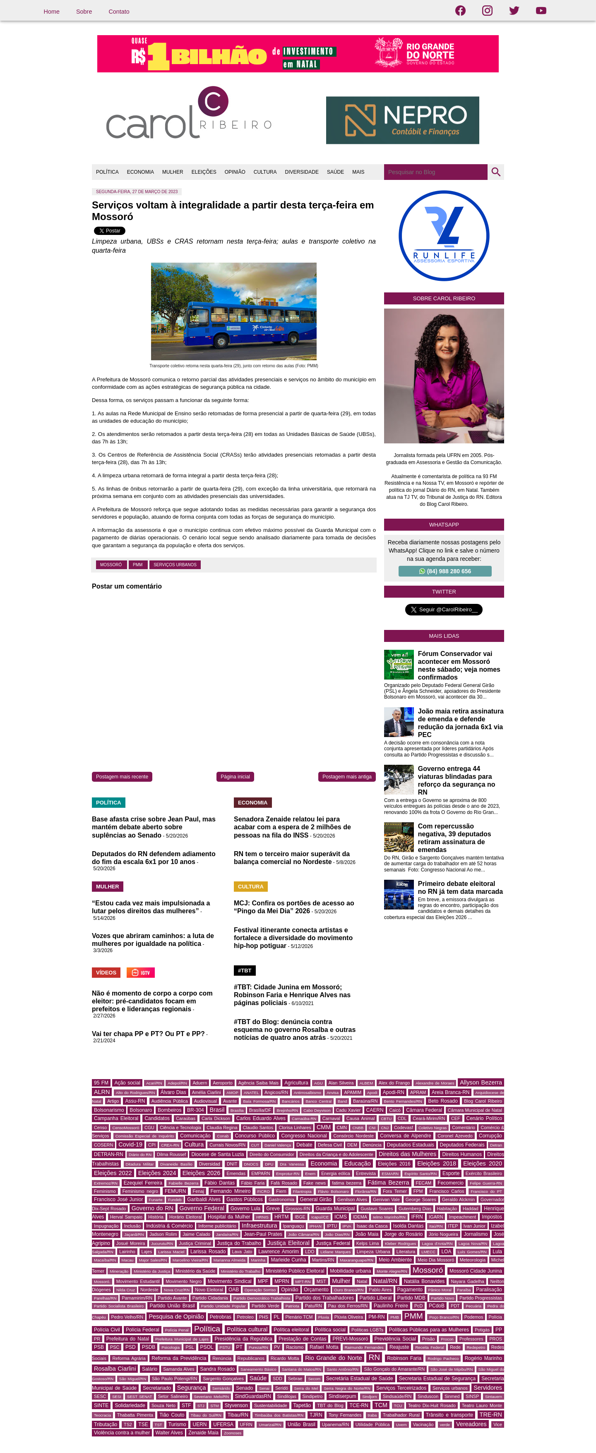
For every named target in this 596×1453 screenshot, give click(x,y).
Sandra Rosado (217, 1369)
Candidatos (157, 1118)
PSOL (207, 1347)
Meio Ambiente (395, 1260)
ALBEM (366, 1083)
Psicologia (170, 1347)
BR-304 (195, 1110)
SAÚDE (335, 172)
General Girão (316, 1199)
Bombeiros (169, 1110)
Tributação (105, 1424)
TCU (398, 1405)
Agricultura (296, 1083)
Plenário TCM (299, 1316)
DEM (352, 1144)
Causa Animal (360, 1118)
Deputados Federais (462, 1145)
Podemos (473, 1316)
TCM (381, 1405)
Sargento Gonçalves (223, 1378)
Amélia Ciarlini (206, 1092)
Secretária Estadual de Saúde (359, 1378)
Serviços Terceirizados (401, 1388)
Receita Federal (429, 1347)
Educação (357, 1163)
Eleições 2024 (157, 1173)
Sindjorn (369, 1396)
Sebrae (295, 1378)
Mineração (119, 1271)
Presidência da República (243, 1339)
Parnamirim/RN (137, 1297)
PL (277, 1317)
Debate (304, 1145)
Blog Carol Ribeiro (483, 1101)
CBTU (386, 1118)
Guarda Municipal (335, 1208)
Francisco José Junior (118, 1199)
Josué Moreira (130, 1243)
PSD (130, 1347)
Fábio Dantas (219, 1183)
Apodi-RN (393, 1092)
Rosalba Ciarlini (115, 1368)
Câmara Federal (424, 1110)
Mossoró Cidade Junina (475, 1271)
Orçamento (316, 1290)
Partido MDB (411, 1298)
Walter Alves (169, 1433)
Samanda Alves (179, 1369)
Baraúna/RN (365, 1101)
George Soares (421, 1199)
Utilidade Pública (373, 1424)
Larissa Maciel (171, 1252)
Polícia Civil (107, 1330)
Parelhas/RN (105, 1298)
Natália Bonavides (424, 1281)
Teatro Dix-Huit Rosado (432, 1405)
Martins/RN (323, 1259)
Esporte (450, 1173)
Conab (222, 1136)
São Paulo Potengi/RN (174, 1378)
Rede (455, 1347)
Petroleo (245, 1316)
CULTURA (265, 172)
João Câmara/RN (303, 1234)
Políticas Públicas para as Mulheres (429, 1330)
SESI (116, 1396)
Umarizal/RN (270, 1424)
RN (374, 1357)
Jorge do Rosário (403, 1234)
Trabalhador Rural (401, 1414)
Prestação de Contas (302, 1339)
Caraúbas (185, 1118)
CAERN (375, 1110)
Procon (447, 1339)
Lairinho (127, 1251)
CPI (152, 1144)
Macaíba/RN (105, 1260)
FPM (418, 1191)
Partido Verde (265, 1305)
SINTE (101, 1405)
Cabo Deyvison (316, 1110)
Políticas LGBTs (367, 1329)
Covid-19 (130, 1144)
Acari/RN (154, 1083)
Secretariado (157, 1388)
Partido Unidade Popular (223, 1306)
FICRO (263, 1191)
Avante (230, 1101)
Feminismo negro (140, 1191)
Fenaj (198, 1191)
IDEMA (360, 1216)
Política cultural (247, 1329)
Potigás (482, 1329)
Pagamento (410, 1290)
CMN (342, 1127)
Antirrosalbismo (307, 1092)
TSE (143, 1424)
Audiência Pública (169, 1101)
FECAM (424, 1182)
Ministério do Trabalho (240, 1271)
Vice (497, 1424)
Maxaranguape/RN (356, 1260)
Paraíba (464, 1290)
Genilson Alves (352, 1199)
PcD (418, 1305)
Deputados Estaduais (410, 1145)
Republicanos (251, 1358)
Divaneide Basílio (176, 1164)
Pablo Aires (380, 1289)
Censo (100, 1127)
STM (214, 1405)
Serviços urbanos (175, 565)
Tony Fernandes (345, 1414)
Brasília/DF (260, 1110)
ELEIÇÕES (204, 172)
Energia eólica (335, 1173)
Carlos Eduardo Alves (261, 1118)
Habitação (447, 1208)
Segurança (191, 1387)
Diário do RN (140, 1154)
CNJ (385, 1127)
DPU (269, 1164)
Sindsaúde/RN (397, 1396)
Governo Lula (246, 1208)
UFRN (246, 1424)
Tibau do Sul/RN (206, 1415)
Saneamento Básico (258, 1369)
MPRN (281, 1281)
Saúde (258, 1378)
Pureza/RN (258, 1347)
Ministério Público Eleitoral (295, 1271)
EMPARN (260, 1173)
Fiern (281, 1191)
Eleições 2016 (394, 1164)
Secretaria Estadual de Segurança (437, 1378)
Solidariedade (130, 1405)
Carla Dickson (216, 1118)
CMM (324, 1127)
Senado (244, 1388)
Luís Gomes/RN (472, 1252)
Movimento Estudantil (138, 1281)
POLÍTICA (107, 172)
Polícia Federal (142, 1330)
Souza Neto (163, 1405)
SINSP (472, 1396)
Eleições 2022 (113, 1173)
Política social (330, 1330)
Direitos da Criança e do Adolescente (336, 1154)
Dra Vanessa (292, 1164)
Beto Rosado (442, 1101)
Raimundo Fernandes (364, 1347)
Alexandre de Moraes (435, 1083)
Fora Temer (395, 1191)
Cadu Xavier (348, 1110)
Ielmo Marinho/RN (389, 1217)
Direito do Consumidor (272, 1154)
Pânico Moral (440, 1290)
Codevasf (403, 1127)
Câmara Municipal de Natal (475, 1110)
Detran (496, 1145)
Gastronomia (281, 1199)
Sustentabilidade (270, 1405)
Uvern (401, 1424)
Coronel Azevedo (455, 1135)
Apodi (372, 1092)
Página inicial (235, 777)
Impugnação (106, 1225)
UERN (199, 1424)
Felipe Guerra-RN (486, 1183)
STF (186, 1405)
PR (97, 1338)
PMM (138, 565)
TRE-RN (491, 1414)
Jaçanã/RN (134, 1234)
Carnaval (331, 1118)
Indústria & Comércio (169, 1226)
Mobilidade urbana (350, 1271)
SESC (100, 1396)
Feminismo (105, 1191)
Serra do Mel (306, 1388)
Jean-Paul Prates (263, 1234)
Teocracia (102, 1415)
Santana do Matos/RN (301, 1369)
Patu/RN (313, 1305)
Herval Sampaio (126, 1216)
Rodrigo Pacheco (443, 1358)
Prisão (428, 1338)
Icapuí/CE (320, 1217)
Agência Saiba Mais (258, 1082)
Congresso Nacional (304, 1136)
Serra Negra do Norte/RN (347, 1388)
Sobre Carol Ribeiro (444, 298)
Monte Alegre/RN (392, 1271)
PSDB (149, 1347)
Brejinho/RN (287, 1110)
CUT (255, 1145)
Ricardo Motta (285, 1358)
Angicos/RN (276, 1092)
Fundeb (175, 1199)
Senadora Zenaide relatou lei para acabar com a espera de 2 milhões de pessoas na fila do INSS (292, 827)
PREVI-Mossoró (350, 1339)
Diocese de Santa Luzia (217, 1154)
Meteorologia (472, 1259)
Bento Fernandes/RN (403, 1101)
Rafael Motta (324, 1347)
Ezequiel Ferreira (143, 1183)
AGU (318, 1083)
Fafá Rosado (284, 1182)
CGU (149, 1127)
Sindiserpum (342, 1396)
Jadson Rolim (163, 1234)
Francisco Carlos (446, 1191)
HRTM (281, 1217)
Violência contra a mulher (122, 1433)
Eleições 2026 (202, 1173)
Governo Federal (202, 1208)
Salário (149, 1369)
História (155, 1216)
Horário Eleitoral (185, 1216)
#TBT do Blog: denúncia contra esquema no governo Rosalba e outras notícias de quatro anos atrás (295, 1029)
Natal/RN (385, 1281)
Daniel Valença (277, 1145)
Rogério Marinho (483, 1358)
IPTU (332, 1225)
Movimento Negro (184, 1281)
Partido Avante (172, 1297)
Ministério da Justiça (152, 1271)
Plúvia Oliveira (348, 1316)
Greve (273, 1208)
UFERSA (223, 1424)
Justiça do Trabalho (239, 1243)
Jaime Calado (196, 1234)
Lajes (147, 1251)
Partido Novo (442, 1298)
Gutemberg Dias (415, 1208)
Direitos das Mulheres (407, 1154)
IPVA (347, 1226)
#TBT (245, 970)
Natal (362, 1281)
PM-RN (376, 1317)
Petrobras (220, 1317)
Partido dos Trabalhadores (325, 1298)
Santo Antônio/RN (342, 1369)
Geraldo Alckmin (458, 1199)
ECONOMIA (140, 172)
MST (321, 1281)
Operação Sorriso (260, 1290)
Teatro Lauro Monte (482, 1405)
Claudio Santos (258, 1127)
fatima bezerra (346, 1182)
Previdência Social (395, 1339)
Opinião (289, 1290)
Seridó (281, 1388)
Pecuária (473, 1306)
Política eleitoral (291, 1330)
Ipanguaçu (293, 1225)
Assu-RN (135, 1101)
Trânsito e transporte (449, 1415)
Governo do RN (152, 1208)
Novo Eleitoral (209, 1289)
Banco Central (318, 1101)
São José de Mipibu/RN (451, 1369)
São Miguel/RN (132, 1378)
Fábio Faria (253, 1182)
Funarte (156, 1199)
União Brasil (301, 1424)
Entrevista (366, 1173)
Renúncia (221, 1358)
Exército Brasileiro (484, 1173)
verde (445, 1424)
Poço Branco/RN (444, 1317)
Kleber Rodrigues (400, 1243)
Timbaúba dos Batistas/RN (279, 1415)
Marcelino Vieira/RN (190, 1260)
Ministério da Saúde (195, 1271)
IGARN (436, 1216)
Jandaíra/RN (227, 1234)
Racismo (294, 1347)
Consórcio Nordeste (353, 1135)
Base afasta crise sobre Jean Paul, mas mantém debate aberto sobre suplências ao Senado (154, 827)
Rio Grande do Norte (333, 1358)
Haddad (470, 1208)
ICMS (340, 1217)
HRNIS (262, 1217)
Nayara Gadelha (467, 1281)
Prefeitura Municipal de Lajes (182, 1339)
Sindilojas (286, 1396)
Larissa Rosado (208, 1251)
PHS (263, 1316)
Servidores (487, 1387)
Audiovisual (205, 1101)
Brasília (237, 1110)
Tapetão (302, 1405)
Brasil (216, 1109)
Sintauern (493, 1396)
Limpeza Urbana (373, 1251)
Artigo (113, 1101)
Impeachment (462, 1216)
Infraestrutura (259, 1225)
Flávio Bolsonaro (333, 1191)
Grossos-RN (298, 1208)
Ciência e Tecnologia (180, 1127)
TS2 (128, 1424)
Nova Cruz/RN (177, 1290)
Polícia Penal (177, 1330)
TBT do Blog (330, 1405)
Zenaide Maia (203, 1433)
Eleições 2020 (482, 1163)
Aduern (199, 1082)
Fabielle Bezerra (183, 1183)
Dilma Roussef (171, 1154)
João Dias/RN (337, 1234)
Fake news (314, 1182)
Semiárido (221, 1388)
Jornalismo (476, 1234)
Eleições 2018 (436, 1163)
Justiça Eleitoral (288, 1243)
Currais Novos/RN (227, 1144)
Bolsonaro (141, 1110)
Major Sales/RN (153, 1260)
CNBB (357, 1127)
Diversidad (209, 1163)
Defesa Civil (330, 1144)
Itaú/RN (436, 1226)
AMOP (232, 1092)
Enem (310, 1173)
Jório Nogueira (443, 1234)
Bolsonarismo (109, 1110)
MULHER (172, 172)
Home (52, 11)
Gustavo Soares (376, 1208)
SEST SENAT (139, 1396)
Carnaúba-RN (304, 1118)
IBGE (300, 1216)
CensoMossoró (125, 1127)
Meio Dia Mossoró (436, 1259)
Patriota (292, 1306)
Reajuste (399, 1347)
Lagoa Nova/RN (473, 1243)
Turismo (177, 1424)
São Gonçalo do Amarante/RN (394, 1369)
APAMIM (352, 1092)
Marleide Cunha (288, 1260)
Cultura (194, 1144)
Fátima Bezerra (388, 1182)
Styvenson (236, 1405)
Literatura (406, 1251)
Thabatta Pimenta (135, 1414)
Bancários (291, 1101)
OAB (233, 1290)
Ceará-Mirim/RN (429, 1118)
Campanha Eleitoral (116, 1118)
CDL (402, 1118)
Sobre (84, 11)
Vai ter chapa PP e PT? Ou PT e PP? (148, 1033)
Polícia (495, 1316)
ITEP (453, 1225)
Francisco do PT (486, 1191)
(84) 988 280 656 (445, 571)
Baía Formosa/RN (259, 1101)
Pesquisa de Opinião (176, 1316)
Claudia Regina (222, 1127)
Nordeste (149, 1289)
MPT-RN (303, 1281)
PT (239, 1347)
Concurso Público (255, 1136)
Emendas (235, 1173)
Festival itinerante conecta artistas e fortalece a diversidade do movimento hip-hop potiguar (293, 937)
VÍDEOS (106, 972)
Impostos (492, 1217)
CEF (455, 1118)
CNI (372, 1127)
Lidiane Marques (335, 1252)
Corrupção (490, 1136)
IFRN (417, 1217)
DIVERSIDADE (302, 172)
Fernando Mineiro (231, 1191)
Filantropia (302, 1191)
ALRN (102, 1092)
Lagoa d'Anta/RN (437, 1243)
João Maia (366, 1234)
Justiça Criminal (195, 1243)
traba (372, 1415)
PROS (495, 1338)
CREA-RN (170, 1145)
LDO (309, 1251)
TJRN (316, 1415)
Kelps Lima (367, 1243)
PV (277, 1347)
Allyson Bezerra (481, 1082)
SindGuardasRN (253, 1396)
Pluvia (323, 1317)
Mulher (341, 1281)
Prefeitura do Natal (127, 1339)
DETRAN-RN (108, 1154)
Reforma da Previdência (178, 1358)
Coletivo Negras (432, 1127)
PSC (114, 1347)
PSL (189, 1347)
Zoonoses (232, 1433)
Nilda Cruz (125, 1290)
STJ (200, 1405)
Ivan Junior (474, 1225)
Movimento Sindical (230, 1281)
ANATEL (251, 1092)
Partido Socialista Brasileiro (119, 1306)
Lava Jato (242, 1251)
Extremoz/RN (106, 1183)
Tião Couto (171, 1415)
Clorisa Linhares (295, 1127)
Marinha (258, 1260)
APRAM (418, 1092)
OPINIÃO (235, 172)
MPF (263, 1281)
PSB (99, 1347)
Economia (323, 1163)
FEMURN (175, 1191)
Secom (314, 1378)
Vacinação (423, 1424)
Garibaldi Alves (204, 1199)
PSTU (225, 1347)
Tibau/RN (238, 1415)
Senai (264, 1388)
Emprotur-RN (288, 1173)
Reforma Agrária (128, 1358)
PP (498, 1330)
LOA (446, 1251)
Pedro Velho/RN (127, 1316)
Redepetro (476, 1347)
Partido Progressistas (480, 1297)
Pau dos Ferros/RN (348, 1305)
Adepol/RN (177, 1083)
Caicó (395, 1110)
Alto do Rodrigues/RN (135, 1092)
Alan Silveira (341, 1082)
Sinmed (452, 1396)
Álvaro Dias (173, 1092)
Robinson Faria (404, 1358)
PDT (455, 1305)
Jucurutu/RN (162, 1243)
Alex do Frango (394, 1082)
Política (207, 1328)
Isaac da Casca (372, 1225)
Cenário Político (484, 1118)
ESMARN (390, 1173)
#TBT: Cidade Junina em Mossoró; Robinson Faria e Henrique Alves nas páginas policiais (292, 995)
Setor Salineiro (173, 1396)
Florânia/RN (365, 1191)
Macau (128, 1260)
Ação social (127, 1083)
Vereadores (471, 1424)
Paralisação (489, 1290)
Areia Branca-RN (450, 1092)
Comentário (463, 1127)
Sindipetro (313, 1396)
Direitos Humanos (461, 1154)
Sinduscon (428, 1396)
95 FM (101, 1083)
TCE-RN (358, 1405)
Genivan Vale (386, 1199)
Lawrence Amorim (278, 1251)
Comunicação (195, 1136)
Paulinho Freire (391, 1306)
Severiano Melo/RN (211, 1396)
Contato (118, 11)
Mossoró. (102, 1281)
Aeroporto (222, 1082)
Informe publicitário (217, 1225)
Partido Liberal (376, 1298)
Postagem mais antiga (347, 777)
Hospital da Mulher (229, 1217)
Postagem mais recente (122, 777)
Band (342, 1101)
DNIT (232, 1163)
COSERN (103, 1144)
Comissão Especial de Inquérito (144, 1136)
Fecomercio (450, 1183)
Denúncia (372, 1144)
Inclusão (132, 1225)
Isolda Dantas (408, 1226)
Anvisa (333, 1092)
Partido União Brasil (172, 1306)
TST (158, 1424)
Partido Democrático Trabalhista (261, 1298)
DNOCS (251, 1164)
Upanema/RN (335, 1424)
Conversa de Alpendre (405, 1136)
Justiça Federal (333, 1243)
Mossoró (111, 565)
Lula (497, 1251)
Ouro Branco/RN (348, 1290)
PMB (394, 1317)
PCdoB (437, 1306)
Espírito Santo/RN (420, 1173)
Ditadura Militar (140, 1164)
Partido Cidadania (210, 1297)
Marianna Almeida (229, 1260)
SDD (277, 1378)
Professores (471, 1338)
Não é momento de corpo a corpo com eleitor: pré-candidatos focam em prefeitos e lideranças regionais (152, 1001)
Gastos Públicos (244, 1199)
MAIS (358, 172)
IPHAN (316, 1226)
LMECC (428, 1252)
